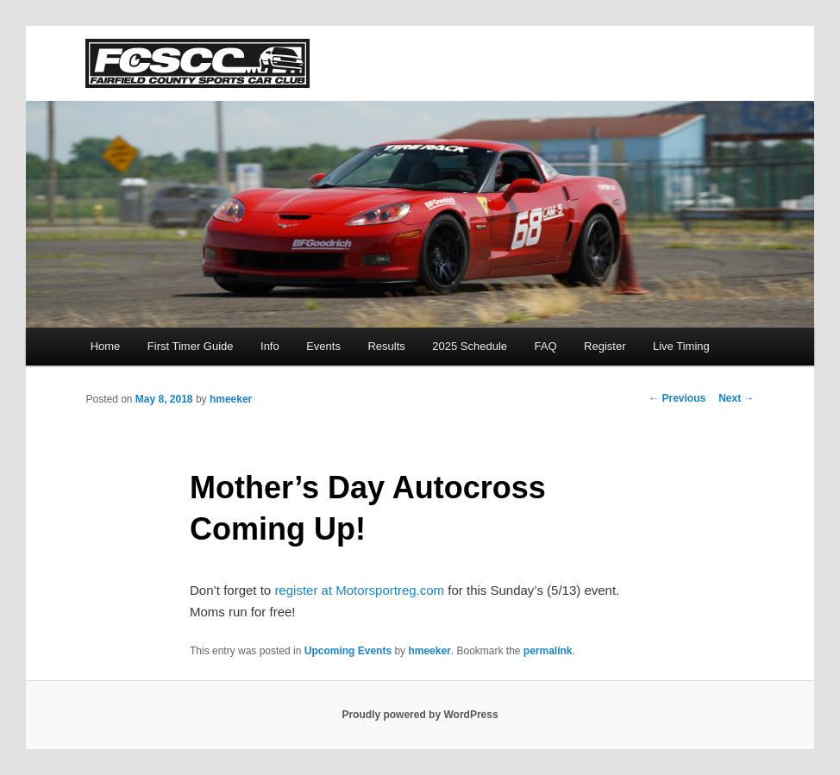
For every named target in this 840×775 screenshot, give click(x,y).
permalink (548, 651)
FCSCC (197, 63)
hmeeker (231, 399)
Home (106, 346)
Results (385, 346)
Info (269, 346)
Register (604, 346)
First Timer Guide (190, 346)
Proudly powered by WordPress (420, 715)
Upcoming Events (348, 651)
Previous (677, 398)
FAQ (546, 346)
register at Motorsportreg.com (359, 590)
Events (323, 346)
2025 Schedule (469, 346)
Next (736, 398)
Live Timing (681, 346)
